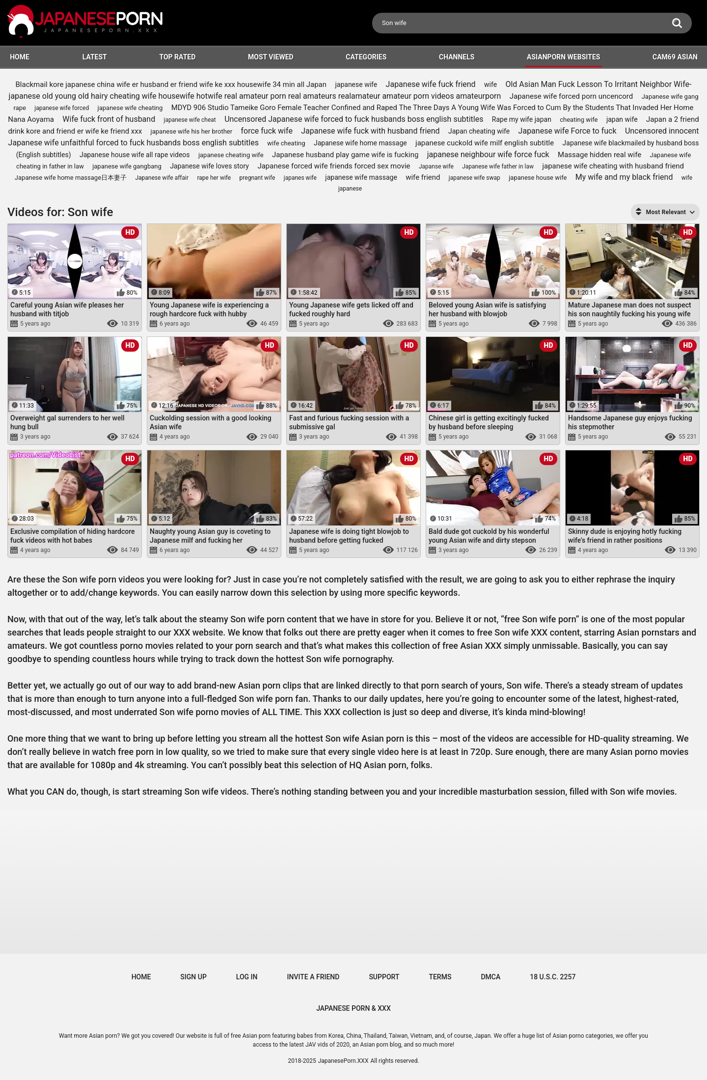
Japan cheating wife (479, 131)
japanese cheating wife (231, 155)
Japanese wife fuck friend (431, 84)
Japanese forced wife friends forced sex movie (333, 166)
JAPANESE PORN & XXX (353, 1008)
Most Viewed (271, 57)
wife (490, 84)
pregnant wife (257, 177)
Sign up (193, 977)
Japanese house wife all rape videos (135, 155)
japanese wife (356, 84)
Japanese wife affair (162, 177)
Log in (247, 977)
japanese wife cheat (190, 119)
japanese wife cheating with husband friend (613, 166)
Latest (94, 57)
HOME (19, 57)
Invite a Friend (313, 977)
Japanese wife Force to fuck (567, 131)
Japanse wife (436, 166)
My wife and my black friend (624, 177)
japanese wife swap (474, 177)
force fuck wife (266, 131)
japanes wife (300, 177)
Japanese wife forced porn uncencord (571, 96)
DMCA (490, 977)
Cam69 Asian (675, 57)
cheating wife (579, 119)
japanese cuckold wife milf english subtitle (484, 142)
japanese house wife (538, 177)
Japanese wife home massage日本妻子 (71, 177)
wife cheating (286, 143)
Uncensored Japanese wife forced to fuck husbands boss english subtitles (353, 119)
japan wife (622, 119)
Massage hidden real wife (599, 154)
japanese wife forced (61, 108)
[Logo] (85, 23)
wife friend (423, 177)
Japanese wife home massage (360, 143)
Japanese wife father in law (498, 166)
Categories (366, 57)
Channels (456, 57)
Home (141, 977)
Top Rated (177, 57)
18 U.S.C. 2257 (552, 977)
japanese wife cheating (130, 107)
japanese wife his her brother (192, 131)
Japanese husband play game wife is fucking (345, 154)
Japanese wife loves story (209, 166)
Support (384, 977)
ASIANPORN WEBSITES (563, 57)
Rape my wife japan (521, 119)
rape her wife (214, 177)
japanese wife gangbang (127, 166)
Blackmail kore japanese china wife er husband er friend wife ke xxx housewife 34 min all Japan (171, 84)
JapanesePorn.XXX (343, 1060)
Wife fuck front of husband (108, 119)
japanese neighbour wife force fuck (488, 154)
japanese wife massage (361, 177)
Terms (440, 977)
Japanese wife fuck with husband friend (370, 131)
